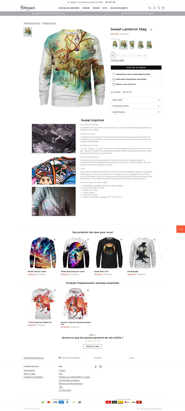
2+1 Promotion (65, 390)
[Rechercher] (149, 8)
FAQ (61, 387)
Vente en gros (29, 374)
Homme (86, 8)
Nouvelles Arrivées (69, 8)
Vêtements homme (32, 23)
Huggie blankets (119, 8)
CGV (61, 374)
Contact (62, 370)
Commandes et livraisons (69, 380)
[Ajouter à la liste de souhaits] (151, 29)
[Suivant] (161, 256)
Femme (96, 8)
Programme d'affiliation (33, 377)
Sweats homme (49, 23)
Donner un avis (92, 346)
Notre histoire (29, 370)
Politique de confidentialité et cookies (74, 377)
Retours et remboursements (71, 384)
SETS (105, 8)
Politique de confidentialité (151, 408)
